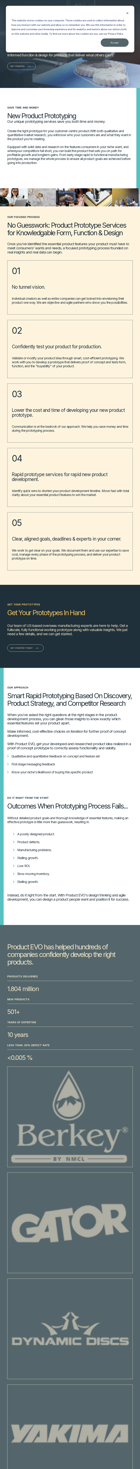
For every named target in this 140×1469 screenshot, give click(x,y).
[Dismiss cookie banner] (127, 13)
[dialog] (70, 29)
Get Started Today (21, 648)
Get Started (17, 66)
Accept (114, 42)
